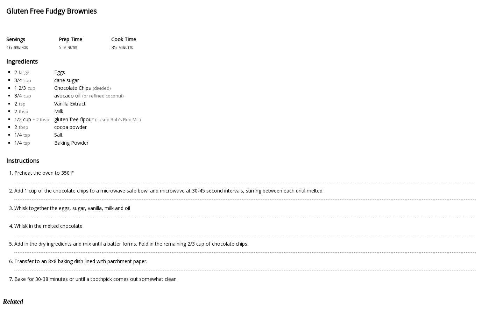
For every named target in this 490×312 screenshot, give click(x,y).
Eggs (59, 72)
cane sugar (66, 80)
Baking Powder (71, 142)
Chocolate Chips (72, 88)
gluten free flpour (73, 119)
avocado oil (67, 95)
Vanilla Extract (70, 103)
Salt (58, 134)
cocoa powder (70, 127)
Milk (58, 111)
